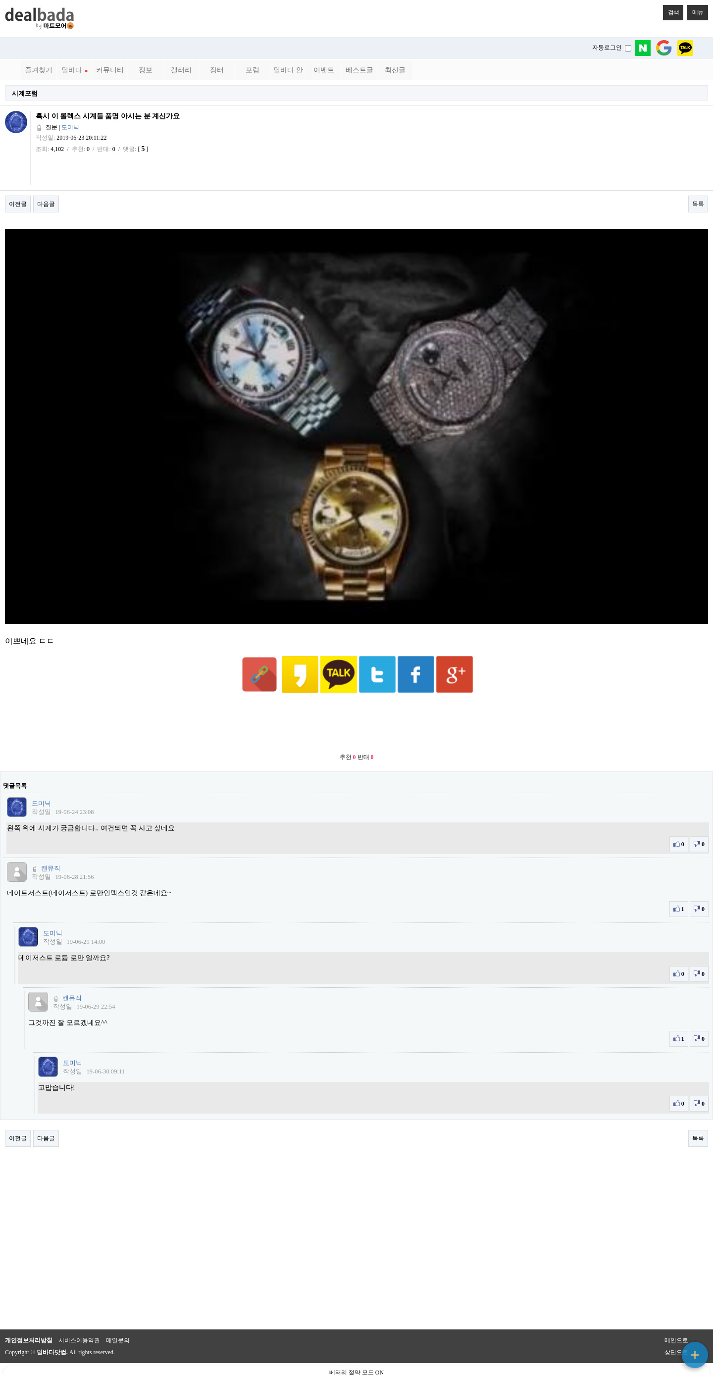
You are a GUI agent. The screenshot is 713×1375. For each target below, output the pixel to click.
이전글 (18, 204)
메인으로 (676, 1316)
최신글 (395, 70)
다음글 (46, 204)
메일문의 (118, 1316)
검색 (671, 10)
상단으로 (676, 1327)
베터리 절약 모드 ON (356, 1348)
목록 (698, 204)
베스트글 (359, 70)
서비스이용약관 (79, 1316)
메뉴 (695, 10)
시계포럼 (25, 93)
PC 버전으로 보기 (357, 1365)
